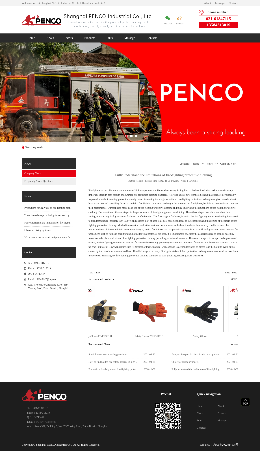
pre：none (95, 272)
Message (220, 3)
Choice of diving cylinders (37, 230)
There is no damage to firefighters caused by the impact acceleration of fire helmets (66, 215)
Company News (32, 173)
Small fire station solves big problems (107, 354)
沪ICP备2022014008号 (225, 444)
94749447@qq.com (46, 279)
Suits (110, 38)
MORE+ (234, 279)
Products (89, 38)
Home (31, 38)
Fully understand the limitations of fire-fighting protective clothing (58, 222)
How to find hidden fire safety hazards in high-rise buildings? (113, 362)
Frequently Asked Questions (38, 181)
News (69, 38)
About (207, 3)
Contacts (234, 3)
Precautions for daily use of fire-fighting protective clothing (54, 208)
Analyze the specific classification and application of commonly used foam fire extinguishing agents (197, 354)
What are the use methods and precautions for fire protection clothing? (60, 237)
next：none (231, 272)
